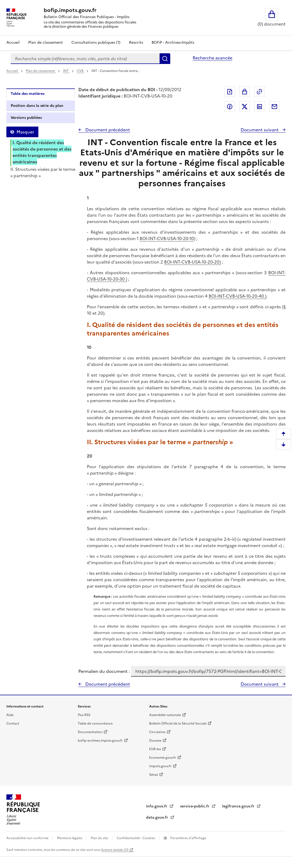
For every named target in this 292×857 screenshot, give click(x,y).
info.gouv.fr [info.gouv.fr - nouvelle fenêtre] (157, 806)
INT (66, 70)
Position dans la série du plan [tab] (37, 105)
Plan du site (100, 838)
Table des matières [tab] (27, 93)
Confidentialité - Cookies (136, 838)
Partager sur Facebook (229, 106)
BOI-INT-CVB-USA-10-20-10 (167, 238)
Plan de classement (41, 70)
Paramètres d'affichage (187, 838)
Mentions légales (70, 838)
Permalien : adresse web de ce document (259, 91)
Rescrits (136, 42)
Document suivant (260, 130)
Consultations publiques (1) (95, 42)
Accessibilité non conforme (27, 838)
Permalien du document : (104, 671)
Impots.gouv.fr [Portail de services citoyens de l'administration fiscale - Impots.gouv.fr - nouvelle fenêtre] (160, 766)
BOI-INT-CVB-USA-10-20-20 (192, 262)
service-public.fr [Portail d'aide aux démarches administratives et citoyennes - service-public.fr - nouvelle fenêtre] (195, 806)
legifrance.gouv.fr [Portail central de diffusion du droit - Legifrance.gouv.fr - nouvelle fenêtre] (239, 806)
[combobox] (85, 58)
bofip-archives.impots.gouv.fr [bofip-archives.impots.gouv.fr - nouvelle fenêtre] (100, 740)
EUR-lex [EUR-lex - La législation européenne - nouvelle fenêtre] (155, 749)
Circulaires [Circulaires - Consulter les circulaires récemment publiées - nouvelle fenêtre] (157, 732)
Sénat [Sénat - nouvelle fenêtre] (153, 774)
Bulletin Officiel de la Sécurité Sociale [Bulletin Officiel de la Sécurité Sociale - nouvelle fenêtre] (177, 723)
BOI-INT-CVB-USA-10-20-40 (236, 296)
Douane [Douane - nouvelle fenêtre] (155, 740)
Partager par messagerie (274, 106)
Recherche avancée (212, 58)
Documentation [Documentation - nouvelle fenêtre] (90, 732)
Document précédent (107, 130)
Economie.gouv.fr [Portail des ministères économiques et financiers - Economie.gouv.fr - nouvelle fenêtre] (162, 757)
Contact (12, 723)
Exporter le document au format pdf (229, 91)
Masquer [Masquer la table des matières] (25, 132)
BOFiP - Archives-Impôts (173, 42)
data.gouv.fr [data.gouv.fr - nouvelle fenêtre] (157, 817)
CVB (80, 70)
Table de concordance (95, 723)
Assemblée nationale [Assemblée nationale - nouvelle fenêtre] (165, 715)
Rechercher (165, 58)
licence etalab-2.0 (114, 849)
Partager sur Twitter (244, 106)
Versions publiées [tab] (26, 117)
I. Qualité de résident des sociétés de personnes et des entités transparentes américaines (42, 152)
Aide (10, 715)
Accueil (13, 42)
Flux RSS (84, 715)
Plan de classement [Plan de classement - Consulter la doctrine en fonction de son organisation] (45, 42)
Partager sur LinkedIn (259, 106)
